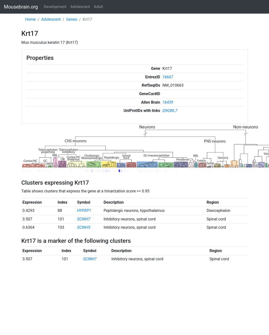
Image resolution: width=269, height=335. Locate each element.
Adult (98, 6)
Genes (71, 19)
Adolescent (80, 6)
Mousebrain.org (21, 7)
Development (55, 6)
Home (30, 19)
